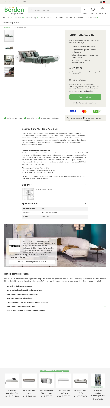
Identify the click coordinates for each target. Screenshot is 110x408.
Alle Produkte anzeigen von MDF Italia (32, 260)
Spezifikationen (30, 202)
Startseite (7, 26)
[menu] (55, 19)
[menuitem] (8, 17)
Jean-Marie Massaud (44, 188)
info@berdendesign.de (76, 175)
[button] (103, 2)
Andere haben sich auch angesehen (54, 371)
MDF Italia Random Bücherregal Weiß (98, 393)
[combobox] (54, 10)
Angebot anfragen (85, 96)
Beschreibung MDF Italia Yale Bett (39, 127)
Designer (26, 183)
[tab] (55, 127)
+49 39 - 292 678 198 (37, 177)
